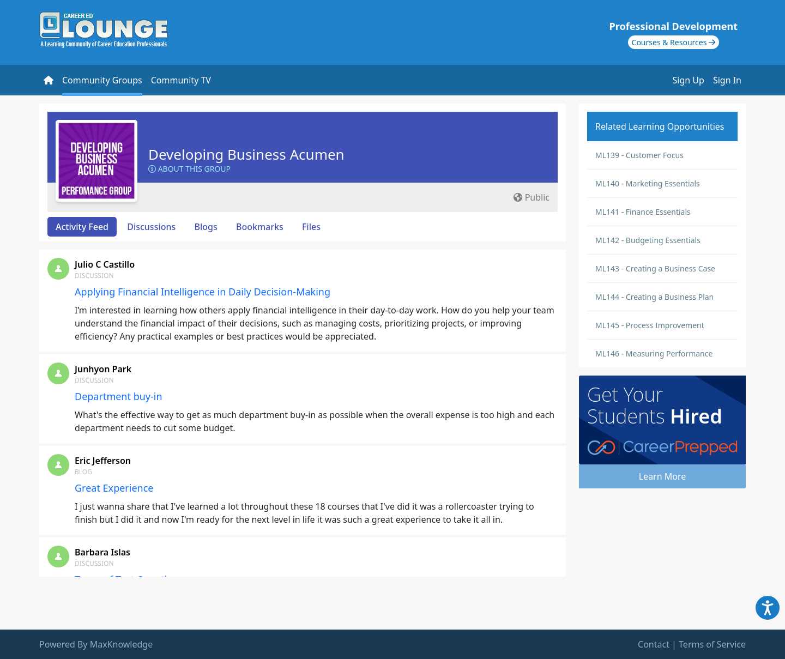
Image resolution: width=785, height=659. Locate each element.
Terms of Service (712, 644)
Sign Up (688, 80)
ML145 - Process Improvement (649, 325)
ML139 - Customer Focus (639, 155)
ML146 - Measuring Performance (653, 353)
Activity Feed (82, 227)
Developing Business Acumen (246, 154)
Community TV (181, 80)
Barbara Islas (102, 552)
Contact (653, 644)
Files (311, 227)
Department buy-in (118, 396)
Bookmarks (259, 227)
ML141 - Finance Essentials (643, 212)
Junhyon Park (103, 369)
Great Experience (114, 487)
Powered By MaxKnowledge (96, 644)
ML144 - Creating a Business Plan (654, 297)
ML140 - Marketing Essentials (647, 183)
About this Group (189, 169)
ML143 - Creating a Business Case (655, 268)
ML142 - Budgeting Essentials (648, 240)
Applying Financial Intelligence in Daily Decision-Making (202, 291)
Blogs (206, 227)
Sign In (727, 80)
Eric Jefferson (103, 461)
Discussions (151, 227)
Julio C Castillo (105, 264)
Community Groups (102, 80)
